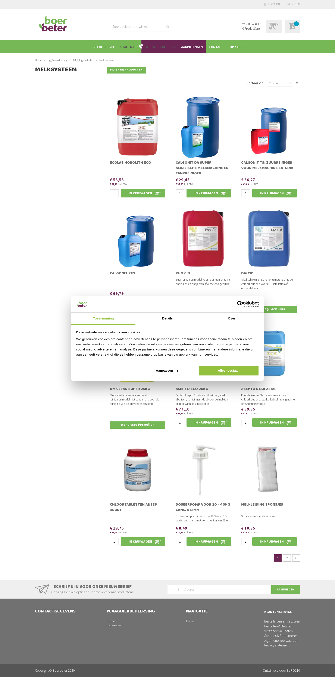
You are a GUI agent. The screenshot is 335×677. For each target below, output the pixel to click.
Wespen (112, 645)
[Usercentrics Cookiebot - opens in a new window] (240, 304)
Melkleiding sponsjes (262, 496)
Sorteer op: (255, 73)
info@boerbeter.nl (48, 631)
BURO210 (293, 670)
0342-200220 (55, 626)
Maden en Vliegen (119, 616)
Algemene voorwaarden (281, 626)
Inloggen (293, 4)
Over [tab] (231, 318)
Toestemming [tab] (103, 318)
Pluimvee (192, 621)
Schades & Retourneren (281, 622)
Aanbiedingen (195, 636)
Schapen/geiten (197, 626)
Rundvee (192, 612)
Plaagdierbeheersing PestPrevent (209, 631)
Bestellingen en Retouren (282, 607)
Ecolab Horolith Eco (130, 154)
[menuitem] (100, 46)
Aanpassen (167, 370)
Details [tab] (167, 318)
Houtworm (114, 612)
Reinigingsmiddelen (83, 60)
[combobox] (141, 26)
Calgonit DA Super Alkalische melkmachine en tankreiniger (202, 159)
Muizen (111, 626)
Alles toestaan (229, 370)
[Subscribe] (285, 575)
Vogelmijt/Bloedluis (120, 621)
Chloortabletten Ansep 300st (133, 498)
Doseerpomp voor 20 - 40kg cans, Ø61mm (203, 498)
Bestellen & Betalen (278, 612)
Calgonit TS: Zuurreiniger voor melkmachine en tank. (268, 156)
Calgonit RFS (122, 265)
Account (274, 4)
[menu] (167, 46)
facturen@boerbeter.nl (51, 636)
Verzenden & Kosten (278, 617)
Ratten (111, 631)
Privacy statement (276, 631)
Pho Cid (183, 265)
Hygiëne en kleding (57, 60)
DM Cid (247, 265)
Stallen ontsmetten (120, 640)
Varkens (191, 616)
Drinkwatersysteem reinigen (126, 636)
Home (38, 60)
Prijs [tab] (42, 90)
